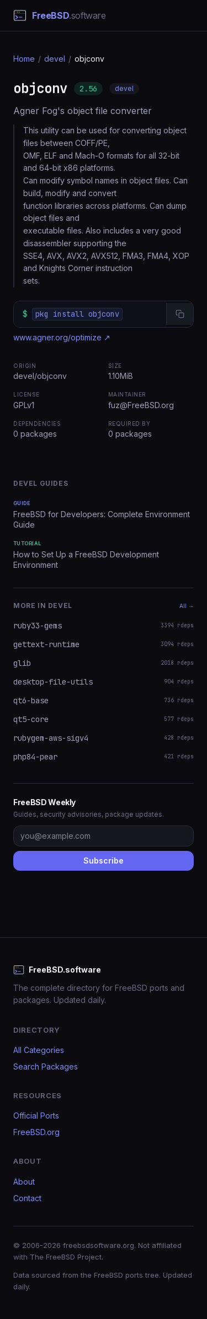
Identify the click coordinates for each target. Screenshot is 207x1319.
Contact (27, 1198)
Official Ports (36, 1115)
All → (186, 605)
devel (54, 58)
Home (24, 58)
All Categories (38, 1050)
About (24, 1181)
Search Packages (45, 1066)
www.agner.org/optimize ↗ (61, 337)
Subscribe (103, 860)
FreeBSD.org (36, 1132)
